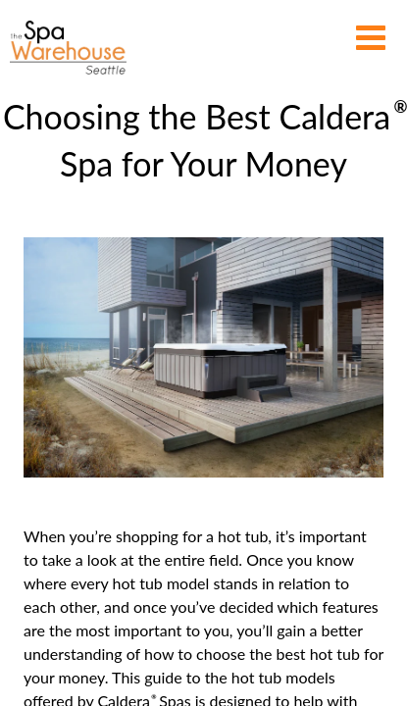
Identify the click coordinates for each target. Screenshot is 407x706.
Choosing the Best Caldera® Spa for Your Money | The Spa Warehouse (68, 48)
